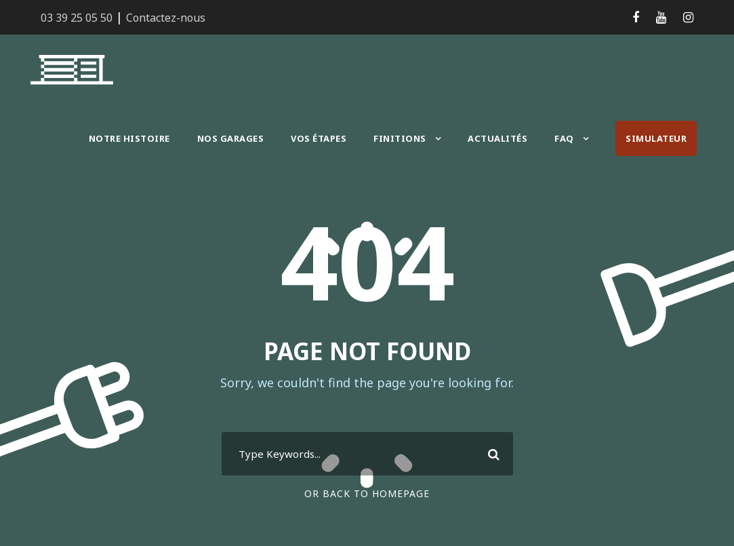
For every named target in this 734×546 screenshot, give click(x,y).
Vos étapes (323, 138)
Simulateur (656, 138)
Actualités (498, 138)
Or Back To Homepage (367, 493)
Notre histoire (130, 138)
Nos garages (232, 138)
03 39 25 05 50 (77, 17)
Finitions (403, 138)
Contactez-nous (161, 17)
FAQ (564, 138)
